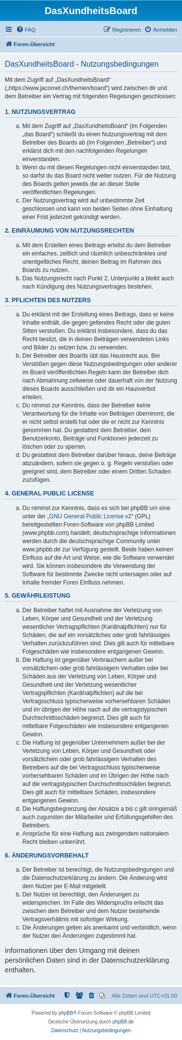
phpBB (66, 1013)
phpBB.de (123, 1021)
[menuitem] (25, 30)
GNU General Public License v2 (90, 516)
